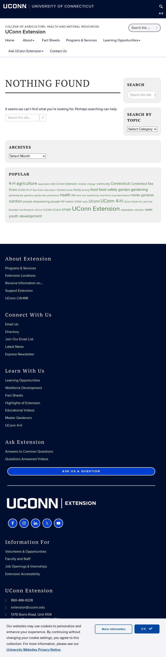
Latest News (14, 347)
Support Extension (19, 291)
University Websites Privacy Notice (33, 650)
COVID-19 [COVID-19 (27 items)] (23, 190)
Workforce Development (23, 388)
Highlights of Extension (22, 403)
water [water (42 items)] (149, 210)
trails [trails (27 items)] (85, 201)
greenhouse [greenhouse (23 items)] (53, 195)
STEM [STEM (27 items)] (78, 201)
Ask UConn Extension (25, 51)
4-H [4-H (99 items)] (12, 183)
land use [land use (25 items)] (81, 195)
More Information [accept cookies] (113, 629)
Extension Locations (20, 275)
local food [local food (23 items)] (105, 195)
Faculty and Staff (17, 559)
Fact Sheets (51, 40)
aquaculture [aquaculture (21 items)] (44, 184)
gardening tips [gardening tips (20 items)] (16, 195)
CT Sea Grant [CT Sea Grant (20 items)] (36, 190)
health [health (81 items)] (65, 195)
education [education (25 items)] (50, 189)
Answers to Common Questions (29, 451)
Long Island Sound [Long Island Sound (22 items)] (120, 195)
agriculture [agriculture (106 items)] (26, 183)
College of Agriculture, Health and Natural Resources (52, 26)
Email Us (11, 324)
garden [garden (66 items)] (124, 189)
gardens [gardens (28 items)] (29, 195)
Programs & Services (81, 40)
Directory (12, 332)
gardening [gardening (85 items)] (139, 189)
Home (9, 40)
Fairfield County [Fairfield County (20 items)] (65, 190)
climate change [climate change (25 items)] (87, 183)
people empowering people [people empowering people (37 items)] (41, 201)
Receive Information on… (24, 283)
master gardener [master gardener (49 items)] (142, 195)
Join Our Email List (19, 339)
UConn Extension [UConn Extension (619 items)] (96, 209)
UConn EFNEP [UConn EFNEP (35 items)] (61, 210)
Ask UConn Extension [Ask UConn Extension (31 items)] (64, 184)
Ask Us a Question (81, 471)
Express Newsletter (19, 354)
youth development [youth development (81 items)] (25, 216)
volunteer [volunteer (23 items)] (139, 210)
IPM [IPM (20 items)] (73, 195)
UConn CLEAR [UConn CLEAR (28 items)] (43, 210)
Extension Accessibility (22, 574)
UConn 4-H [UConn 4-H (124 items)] (112, 201)
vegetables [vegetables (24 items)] (127, 209)
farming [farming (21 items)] (85, 190)
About (28, 40)
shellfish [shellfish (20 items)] (69, 201)
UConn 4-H (13, 425)
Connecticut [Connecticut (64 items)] (120, 184)
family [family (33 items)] (77, 190)
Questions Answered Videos (26, 459)
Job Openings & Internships (26, 566)
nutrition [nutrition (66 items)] (15, 201)
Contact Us (58, 51)
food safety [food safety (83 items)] (108, 189)
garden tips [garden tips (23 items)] (40, 195)
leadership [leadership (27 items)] (93, 195)
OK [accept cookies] (147, 629)
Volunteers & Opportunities (25, 551)
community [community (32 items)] (103, 184)
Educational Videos (19, 410)
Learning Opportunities (121, 40)
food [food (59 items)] (94, 190)
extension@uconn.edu (28, 607)
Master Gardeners (18, 418)
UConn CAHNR (16, 298)
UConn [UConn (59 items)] (94, 201)
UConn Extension (25, 32)
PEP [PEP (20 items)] (63, 201)
